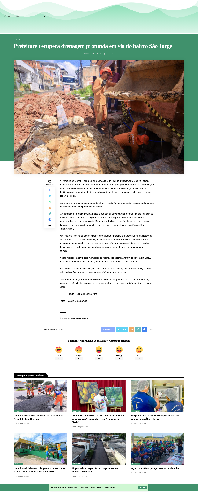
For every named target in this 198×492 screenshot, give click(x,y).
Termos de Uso (112, 487)
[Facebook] (156, 17)
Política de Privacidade (92, 487)
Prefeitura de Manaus (80, 318)
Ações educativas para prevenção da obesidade (156, 469)
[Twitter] (167, 17)
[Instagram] (179, 17)
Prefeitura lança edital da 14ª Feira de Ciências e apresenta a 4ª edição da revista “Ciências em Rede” (98, 420)
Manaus (19, 40)
